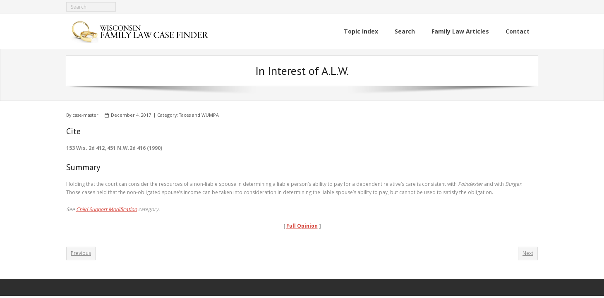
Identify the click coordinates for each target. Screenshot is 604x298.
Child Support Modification (106, 209)
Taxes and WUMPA (199, 115)
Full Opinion (302, 225)
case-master (85, 115)
